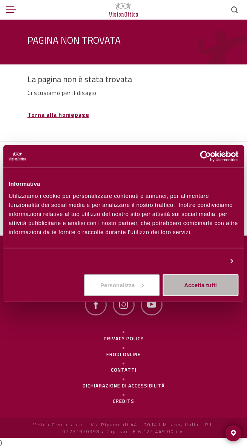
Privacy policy (124, 338)
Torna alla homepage (58, 114)
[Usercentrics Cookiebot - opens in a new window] (205, 156)
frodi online (123, 354)
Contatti (124, 370)
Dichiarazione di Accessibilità (124, 385)
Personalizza (206, 261)
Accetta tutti (200, 285)
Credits (123, 401)
